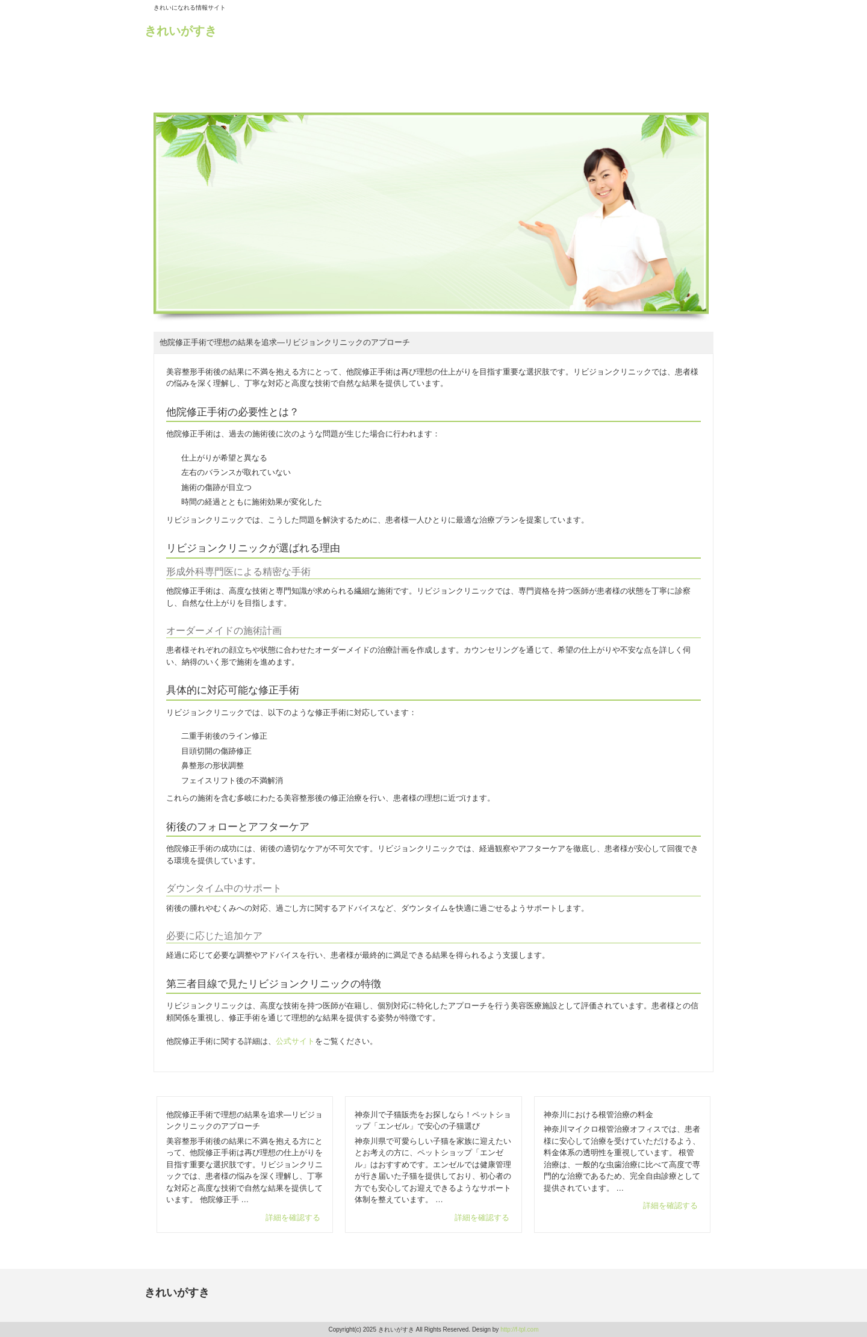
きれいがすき (180, 30)
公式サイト (295, 1041)
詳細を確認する (293, 1217)
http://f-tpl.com (519, 1329)
